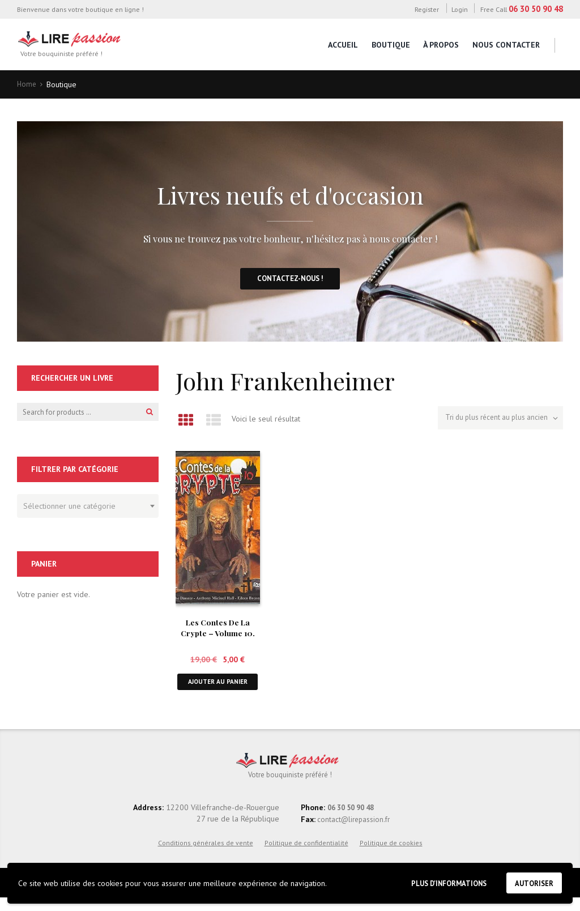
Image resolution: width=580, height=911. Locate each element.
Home (27, 84)
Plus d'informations (438, 881)
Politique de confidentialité (306, 856)
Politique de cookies (391, 856)
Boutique (391, 45)
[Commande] (496, 420)
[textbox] (85, 507)
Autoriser (531, 882)
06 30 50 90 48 (536, 8)
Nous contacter (506, 45)
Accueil (343, 45)
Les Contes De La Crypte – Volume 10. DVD (217, 635)
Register (427, 9)
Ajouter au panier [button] (217, 688)
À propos (441, 45)
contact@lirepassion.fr (354, 832)
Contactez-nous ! (290, 281)
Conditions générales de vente (205, 856)
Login (459, 9)
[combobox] (88, 509)
